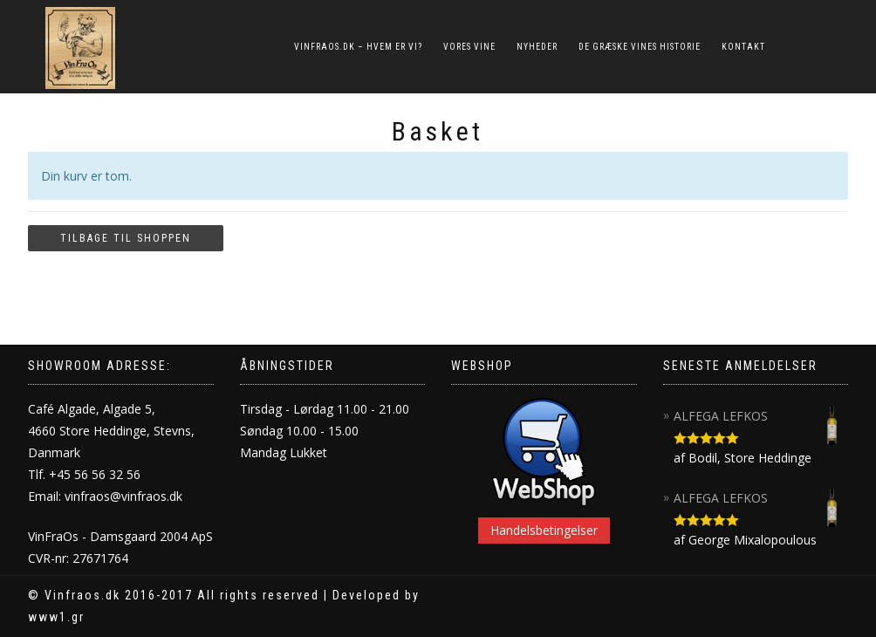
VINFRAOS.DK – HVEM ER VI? (358, 46)
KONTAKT (743, 46)
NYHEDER (537, 46)
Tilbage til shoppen (125, 238)
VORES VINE (469, 46)
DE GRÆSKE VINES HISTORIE (639, 46)
